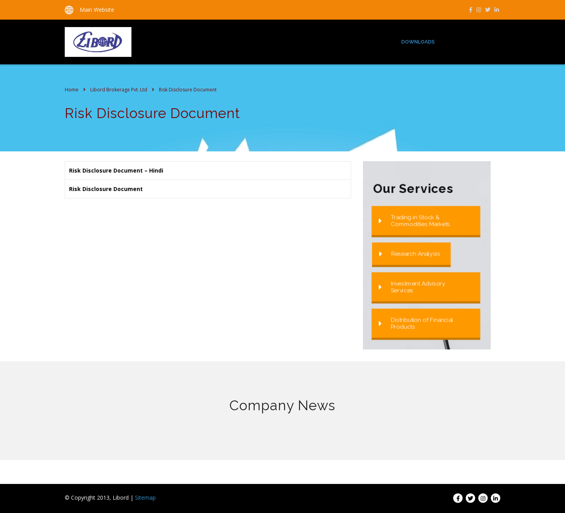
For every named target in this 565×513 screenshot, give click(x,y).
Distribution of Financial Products (416, 323)
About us (341, 42)
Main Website (97, 9)
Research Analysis (409, 254)
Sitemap (145, 497)
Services (378, 42)
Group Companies (470, 42)
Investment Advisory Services (412, 286)
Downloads (418, 42)
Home (308, 42)
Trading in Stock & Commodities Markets (414, 220)
